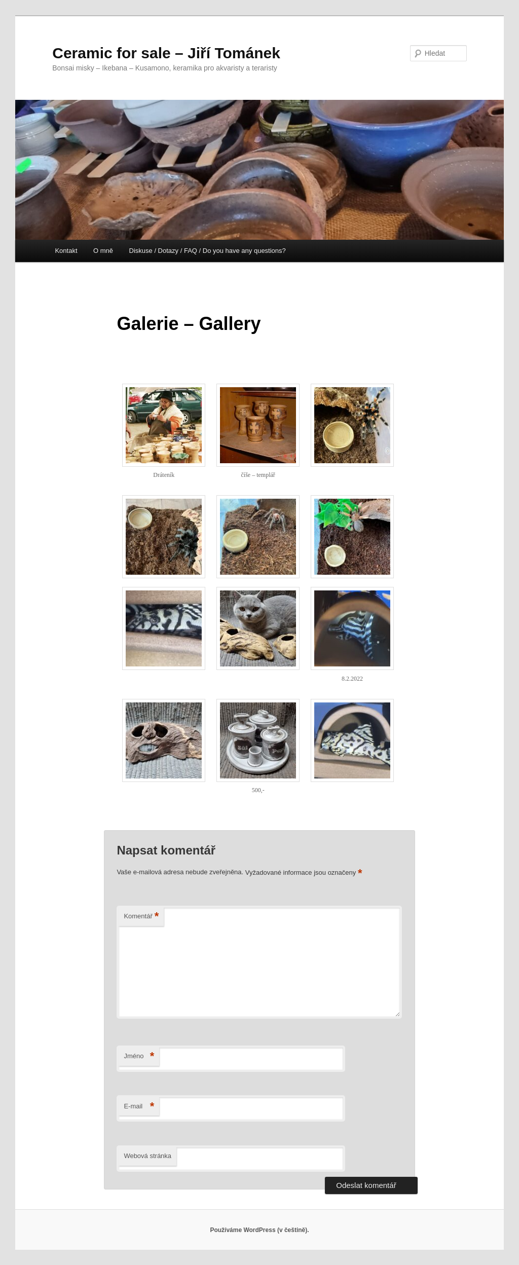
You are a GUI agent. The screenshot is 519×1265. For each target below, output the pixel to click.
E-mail (139, 1106)
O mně (103, 250)
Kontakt (66, 250)
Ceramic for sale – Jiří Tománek (166, 53)
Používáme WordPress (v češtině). (259, 1230)
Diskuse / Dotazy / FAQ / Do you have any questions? (207, 250)
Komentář (141, 916)
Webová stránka (147, 1156)
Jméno (139, 1056)
